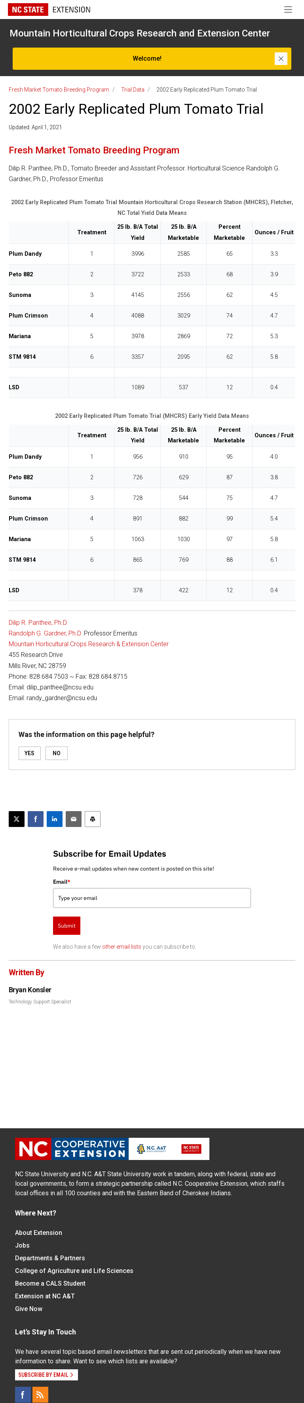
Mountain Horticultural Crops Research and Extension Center (140, 33)
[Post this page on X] (17, 819)
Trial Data (132, 89)
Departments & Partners (50, 1258)
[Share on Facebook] (36, 819)
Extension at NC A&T (45, 1296)
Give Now (28, 1309)
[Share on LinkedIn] (55, 819)
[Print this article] (93, 819)
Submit (67, 925)
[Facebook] (23, 1395)
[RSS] (40, 1395)
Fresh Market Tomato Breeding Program (59, 89)
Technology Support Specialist (40, 1002)
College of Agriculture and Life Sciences (74, 1271)
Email (61, 881)
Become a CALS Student (50, 1283)
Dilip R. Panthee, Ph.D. (38, 622)
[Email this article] (74, 819)
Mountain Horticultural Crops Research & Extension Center (89, 644)
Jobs (22, 1245)
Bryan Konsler (30, 990)
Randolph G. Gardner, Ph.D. (45, 633)
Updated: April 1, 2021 (35, 127)
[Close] (281, 58)
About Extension (38, 1232)
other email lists (121, 947)
